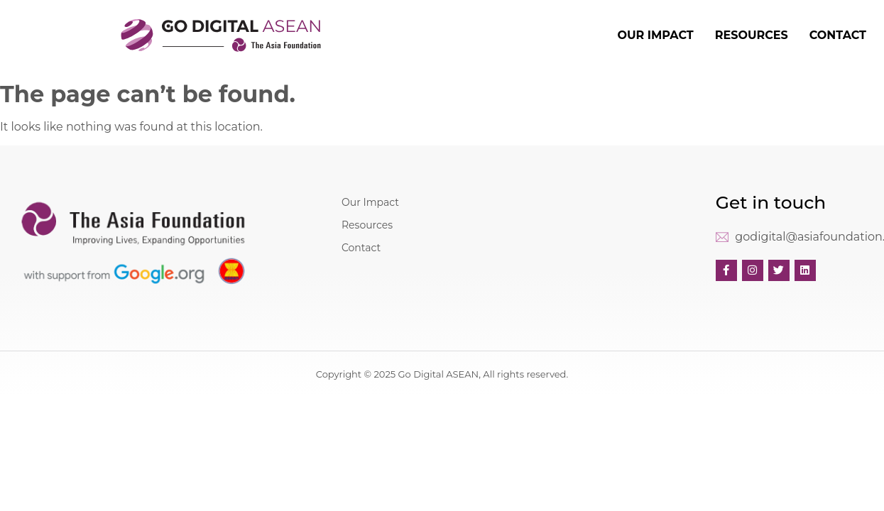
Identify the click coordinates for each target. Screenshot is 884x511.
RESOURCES (751, 35)
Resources (367, 225)
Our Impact (370, 202)
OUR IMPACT (655, 35)
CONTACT (837, 35)
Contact (361, 247)
